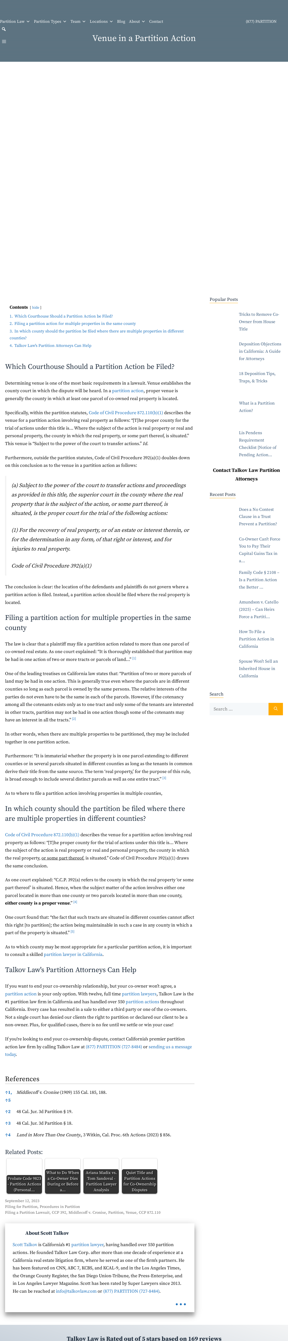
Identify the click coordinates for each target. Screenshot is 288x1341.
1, (8, 1092)
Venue (131, 1212)
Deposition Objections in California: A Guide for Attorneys (260, 351)
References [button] (22, 1079)
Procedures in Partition (60, 1206)
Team (78, 21)
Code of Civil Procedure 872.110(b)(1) (126, 413)
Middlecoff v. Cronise (87, 1212)
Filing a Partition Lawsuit (27, 1212)
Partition (115, 1212)
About (137, 21)
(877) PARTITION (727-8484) (114, 1047)
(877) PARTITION (222, 22)
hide (35, 307)
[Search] (276, 709)
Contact (156, 21)
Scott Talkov (25, 1245)
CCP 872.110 (150, 1212)
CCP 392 (59, 1212)
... (181, 1301)
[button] (4, 29)
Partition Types (50, 21)
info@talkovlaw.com (76, 1291)
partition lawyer (87, 1245)
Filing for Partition (21, 1206)
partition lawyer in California (73, 954)
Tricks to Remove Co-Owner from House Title (259, 322)
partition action (128, 391)
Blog (121, 21)
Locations (101, 21)
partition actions (142, 1002)
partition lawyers (139, 994)
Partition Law (15, 21)
